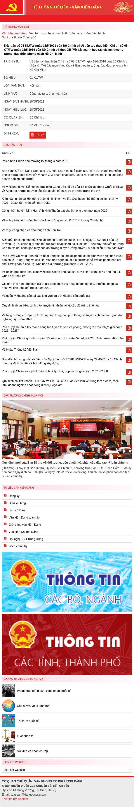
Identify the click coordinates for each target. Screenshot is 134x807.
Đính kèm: (11, 133)
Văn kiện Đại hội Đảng (23, 531)
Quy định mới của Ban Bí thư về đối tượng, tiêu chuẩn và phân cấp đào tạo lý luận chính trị (65, 462)
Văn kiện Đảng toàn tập (24, 517)
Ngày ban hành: (16, 101)
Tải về (40, 135)
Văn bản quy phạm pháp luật (48, 33)
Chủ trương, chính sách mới (23, 395)
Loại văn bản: (14, 85)
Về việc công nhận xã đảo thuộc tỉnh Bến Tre (31, 230)
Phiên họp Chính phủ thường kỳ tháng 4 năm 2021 (35, 161)
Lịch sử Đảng (17, 510)
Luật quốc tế (25, 736)
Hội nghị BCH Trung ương (26, 539)
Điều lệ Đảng (17, 503)
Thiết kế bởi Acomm (15, 799)
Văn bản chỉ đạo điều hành (87, 33)
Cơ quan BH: (13, 117)
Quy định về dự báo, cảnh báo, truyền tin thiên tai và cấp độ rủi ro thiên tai (50, 305)
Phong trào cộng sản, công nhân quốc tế (44, 690)
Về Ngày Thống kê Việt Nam (20, 349)
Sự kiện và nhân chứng (32, 751)
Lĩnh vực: (11, 93)
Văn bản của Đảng (14, 33)
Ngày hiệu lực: (15, 109)
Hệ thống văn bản (16, 26)
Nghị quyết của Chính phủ (19, 37)
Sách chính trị (18, 546)
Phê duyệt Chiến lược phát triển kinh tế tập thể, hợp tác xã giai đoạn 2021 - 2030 (55, 371)
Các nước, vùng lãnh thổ (33, 705)
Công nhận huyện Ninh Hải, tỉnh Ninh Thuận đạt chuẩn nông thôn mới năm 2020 (54, 210)
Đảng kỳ (14, 496)
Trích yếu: (12, 61)
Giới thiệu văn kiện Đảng (25, 524)
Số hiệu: (10, 77)
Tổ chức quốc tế (28, 720)
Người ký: (11, 125)
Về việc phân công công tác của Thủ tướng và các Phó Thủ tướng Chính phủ (53, 220)
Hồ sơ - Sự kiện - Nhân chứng (23, 679)
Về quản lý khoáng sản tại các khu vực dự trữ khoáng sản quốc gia (46, 295)
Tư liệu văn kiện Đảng (19, 487)
